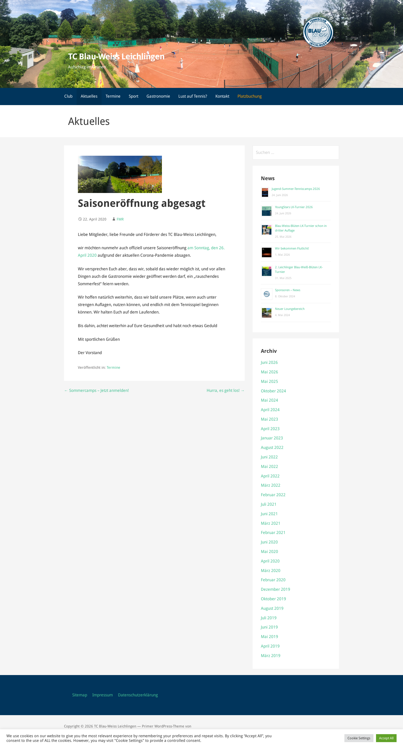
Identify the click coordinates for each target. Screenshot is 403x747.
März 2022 (270, 485)
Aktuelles (89, 96)
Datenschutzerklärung (138, 695)
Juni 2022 (269, 457)
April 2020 (270, 561)
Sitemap (79, 695)
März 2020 (270, 570)
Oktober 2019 (273, 598)
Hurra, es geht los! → (226, 390)
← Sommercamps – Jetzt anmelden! (96, 390)
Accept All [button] (386, 738)
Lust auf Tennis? (192, 96)
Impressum (102, 695)
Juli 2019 (269, 617)
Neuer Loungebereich (290, 309)
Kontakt (222, 96)
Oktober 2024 (273, 391)
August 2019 (272, 608)
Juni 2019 (269, 627)
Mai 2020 (269, 551)
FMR (120, 219)
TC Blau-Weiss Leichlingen (116, 56)
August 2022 (272, 447)
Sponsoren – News (287, 290)
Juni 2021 (269, 513)
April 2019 (270, 646)
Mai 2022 (269, 466)
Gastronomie (158, 96)
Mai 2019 (269, 636)
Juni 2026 (269, 362)
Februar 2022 (273, 494)
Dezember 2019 (275, 589)
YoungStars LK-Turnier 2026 (294, 207)
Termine (113, 96)
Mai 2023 (269, 419)
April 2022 (270, 476)
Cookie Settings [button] (358, 738)
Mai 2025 (269, 381)
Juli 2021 (269, 504)
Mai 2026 (269, 372)
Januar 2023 (272, 438)
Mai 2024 (269, 400)
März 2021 (270, 523)
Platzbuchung (249, 96)
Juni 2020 (269, 542)
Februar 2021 (273, 532)
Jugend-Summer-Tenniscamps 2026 (296, 189)
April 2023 (270, 428)
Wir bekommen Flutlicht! (292, 248)
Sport (133, 96)
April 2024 (270, 409)
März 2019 (270, 655)
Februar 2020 (273, 579)
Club (68, 96)
